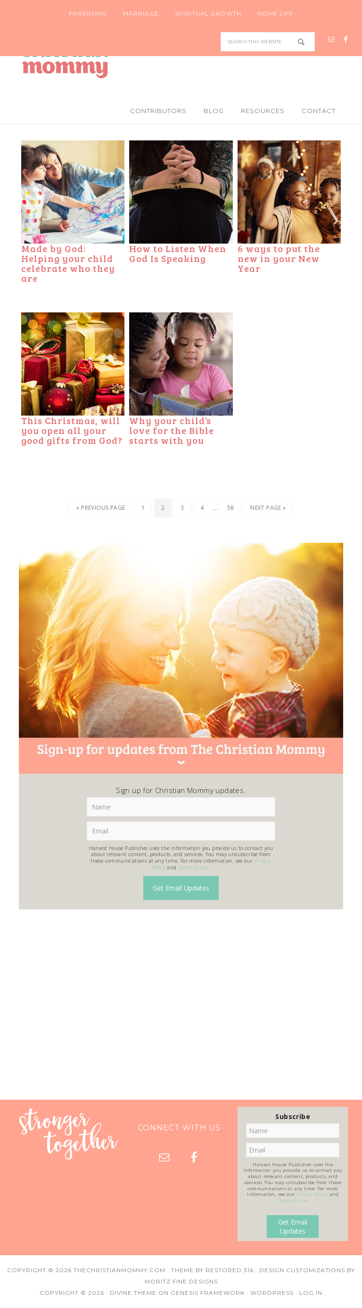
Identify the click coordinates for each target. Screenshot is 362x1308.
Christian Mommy (181, 59)
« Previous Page (100, 508)
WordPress (272, 1292)
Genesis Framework (208, 1292)
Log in (310, 1292)
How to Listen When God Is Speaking (177, 253)
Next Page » (268, 508)
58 (230, 508)
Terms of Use (193, 867)
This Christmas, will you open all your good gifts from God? (72, 430)
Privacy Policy (312, 1194)
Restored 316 (230, 1270)
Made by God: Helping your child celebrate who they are (68, 263)
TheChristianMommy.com (119, 1270)
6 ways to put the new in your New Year (279, 258)
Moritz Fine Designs (181, 1281)
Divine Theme (133, 1292)
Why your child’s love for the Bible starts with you (171, 430)
